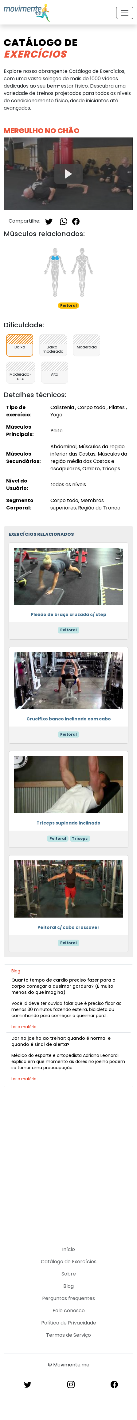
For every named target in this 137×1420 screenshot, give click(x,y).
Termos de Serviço (68, 1335)
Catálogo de (41, 48)
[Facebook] (76, 220)
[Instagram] (71, 1384)
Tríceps (80, 838)
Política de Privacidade (68, 1322)
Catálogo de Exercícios (68, 1261)
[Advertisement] (68, 1163)
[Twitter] (49, 220)
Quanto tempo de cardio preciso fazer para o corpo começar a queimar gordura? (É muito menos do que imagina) (63, 986)
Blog (68, 1286)
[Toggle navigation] (124, 13)
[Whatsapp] (63, 220)
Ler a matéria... (25, 1026)
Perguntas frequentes (68, 1298)
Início (68, 1249)
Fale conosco (69, 1310)
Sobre (68, 1273)
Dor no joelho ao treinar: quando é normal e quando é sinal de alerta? (61, 1041)
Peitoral (68, 630)
